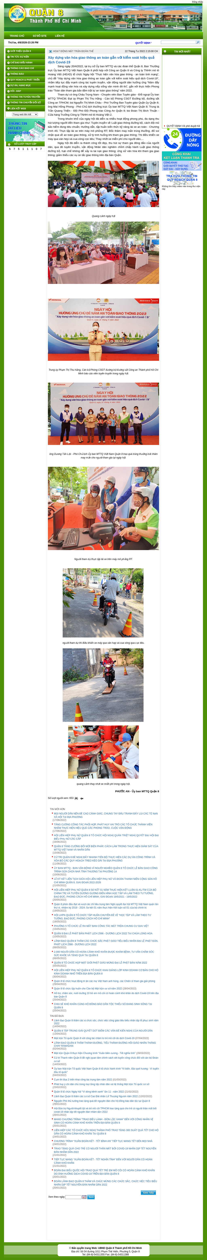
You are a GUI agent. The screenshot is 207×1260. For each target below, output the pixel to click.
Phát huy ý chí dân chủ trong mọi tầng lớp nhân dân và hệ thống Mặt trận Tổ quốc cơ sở (101, 1084)
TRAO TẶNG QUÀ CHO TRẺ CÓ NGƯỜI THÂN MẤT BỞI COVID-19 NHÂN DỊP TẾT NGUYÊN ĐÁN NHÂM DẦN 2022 (105, 1150)
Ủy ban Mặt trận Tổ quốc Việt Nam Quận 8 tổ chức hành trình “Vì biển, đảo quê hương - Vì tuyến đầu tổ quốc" (106, 1070)
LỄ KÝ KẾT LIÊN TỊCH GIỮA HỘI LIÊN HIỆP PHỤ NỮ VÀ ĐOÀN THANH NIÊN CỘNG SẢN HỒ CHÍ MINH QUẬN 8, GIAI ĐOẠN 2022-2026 (105, 881)
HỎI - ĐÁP (15, 91)
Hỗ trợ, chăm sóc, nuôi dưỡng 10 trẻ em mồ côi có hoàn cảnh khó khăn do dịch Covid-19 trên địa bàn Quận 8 (106, 995)
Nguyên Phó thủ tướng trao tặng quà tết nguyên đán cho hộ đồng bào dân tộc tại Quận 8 (102, 1101)
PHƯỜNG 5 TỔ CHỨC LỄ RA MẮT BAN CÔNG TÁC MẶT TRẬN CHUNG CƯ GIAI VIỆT (101, 926)
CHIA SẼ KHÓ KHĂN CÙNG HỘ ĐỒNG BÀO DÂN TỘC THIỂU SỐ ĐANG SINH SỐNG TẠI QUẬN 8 (103, 1006)
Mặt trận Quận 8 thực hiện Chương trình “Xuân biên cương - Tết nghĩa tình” (95, 1053)
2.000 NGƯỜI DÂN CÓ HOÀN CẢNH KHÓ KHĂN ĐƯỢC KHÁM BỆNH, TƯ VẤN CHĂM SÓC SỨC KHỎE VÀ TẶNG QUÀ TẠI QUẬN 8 (104, 953)
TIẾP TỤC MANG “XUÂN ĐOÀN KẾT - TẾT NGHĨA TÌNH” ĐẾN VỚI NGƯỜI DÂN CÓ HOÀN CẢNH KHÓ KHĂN (103, 1161)
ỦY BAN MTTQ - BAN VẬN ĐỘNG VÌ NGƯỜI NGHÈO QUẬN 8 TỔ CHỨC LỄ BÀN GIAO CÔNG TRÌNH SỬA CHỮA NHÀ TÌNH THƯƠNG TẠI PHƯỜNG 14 (106, 870)
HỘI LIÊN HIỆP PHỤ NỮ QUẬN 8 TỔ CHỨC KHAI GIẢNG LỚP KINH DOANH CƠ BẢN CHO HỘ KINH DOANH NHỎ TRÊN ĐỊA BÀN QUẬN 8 (106, 972)
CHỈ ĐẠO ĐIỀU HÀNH (21, 62)
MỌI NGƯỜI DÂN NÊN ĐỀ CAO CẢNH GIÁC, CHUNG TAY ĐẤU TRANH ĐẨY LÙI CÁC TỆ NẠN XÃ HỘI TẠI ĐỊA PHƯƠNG (106, 815)
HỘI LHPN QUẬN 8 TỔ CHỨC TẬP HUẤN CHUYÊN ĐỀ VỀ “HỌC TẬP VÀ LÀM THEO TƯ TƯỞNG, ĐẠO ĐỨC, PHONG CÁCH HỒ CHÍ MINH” (102, 917)
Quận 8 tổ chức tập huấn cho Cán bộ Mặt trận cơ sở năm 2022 (88, 988)
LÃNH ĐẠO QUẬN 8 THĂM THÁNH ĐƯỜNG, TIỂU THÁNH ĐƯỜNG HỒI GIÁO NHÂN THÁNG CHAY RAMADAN (105, 1044)
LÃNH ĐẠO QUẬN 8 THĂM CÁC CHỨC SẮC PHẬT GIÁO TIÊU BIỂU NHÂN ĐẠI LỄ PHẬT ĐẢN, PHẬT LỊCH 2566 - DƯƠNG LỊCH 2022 (106, 943)
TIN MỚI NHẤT (182, 51)
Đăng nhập (197, 1)
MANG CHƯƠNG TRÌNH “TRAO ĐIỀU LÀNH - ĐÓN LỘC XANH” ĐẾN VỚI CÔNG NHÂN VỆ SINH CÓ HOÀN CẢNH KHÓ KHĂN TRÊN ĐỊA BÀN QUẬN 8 (103, 1121)
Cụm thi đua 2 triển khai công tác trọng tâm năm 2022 (83, 1079)
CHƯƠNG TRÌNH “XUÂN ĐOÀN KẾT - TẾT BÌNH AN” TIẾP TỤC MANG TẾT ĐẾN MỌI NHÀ (103, 1141)
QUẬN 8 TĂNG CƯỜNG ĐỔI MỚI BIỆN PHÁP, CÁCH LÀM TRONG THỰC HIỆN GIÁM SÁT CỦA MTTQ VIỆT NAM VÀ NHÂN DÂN (106, 848)
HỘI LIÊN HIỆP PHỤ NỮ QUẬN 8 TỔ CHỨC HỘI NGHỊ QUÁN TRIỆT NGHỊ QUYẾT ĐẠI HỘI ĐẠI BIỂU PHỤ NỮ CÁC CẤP (106, 837)
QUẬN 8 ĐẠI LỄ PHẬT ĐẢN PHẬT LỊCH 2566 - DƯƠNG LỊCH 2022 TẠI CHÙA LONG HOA (103, 933)
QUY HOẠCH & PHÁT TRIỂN (25, 79)
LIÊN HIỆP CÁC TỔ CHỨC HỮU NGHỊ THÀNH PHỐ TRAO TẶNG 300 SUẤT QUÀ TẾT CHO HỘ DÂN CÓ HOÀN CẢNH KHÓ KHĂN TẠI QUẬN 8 (106, 1132)
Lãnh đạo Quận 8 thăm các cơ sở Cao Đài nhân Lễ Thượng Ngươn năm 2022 (96, 1096)
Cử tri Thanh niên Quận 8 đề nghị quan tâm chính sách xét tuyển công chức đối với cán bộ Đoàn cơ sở (106, 1059)
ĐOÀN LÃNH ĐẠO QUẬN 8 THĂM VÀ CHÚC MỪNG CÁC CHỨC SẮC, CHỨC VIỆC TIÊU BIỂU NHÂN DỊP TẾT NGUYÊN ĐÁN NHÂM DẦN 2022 (105, 1183)
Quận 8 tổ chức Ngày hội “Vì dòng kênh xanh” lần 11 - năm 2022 (89, 1091)
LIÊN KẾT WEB (18, 108)
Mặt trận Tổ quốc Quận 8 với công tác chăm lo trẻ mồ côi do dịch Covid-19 (94, 1038)
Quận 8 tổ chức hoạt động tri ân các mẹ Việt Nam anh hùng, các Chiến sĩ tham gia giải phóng (104, 981)
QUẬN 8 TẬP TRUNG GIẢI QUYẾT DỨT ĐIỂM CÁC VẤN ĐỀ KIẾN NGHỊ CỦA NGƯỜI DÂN (103, 1030)
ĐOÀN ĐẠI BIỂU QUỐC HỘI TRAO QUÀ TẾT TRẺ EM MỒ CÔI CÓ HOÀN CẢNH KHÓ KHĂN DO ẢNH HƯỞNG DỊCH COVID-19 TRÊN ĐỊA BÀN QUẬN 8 (104, 1172)
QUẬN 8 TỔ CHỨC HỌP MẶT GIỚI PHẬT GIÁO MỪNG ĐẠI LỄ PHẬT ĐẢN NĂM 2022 (100, 962)
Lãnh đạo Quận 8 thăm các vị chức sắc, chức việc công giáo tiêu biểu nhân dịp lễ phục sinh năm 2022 (106, 1022)
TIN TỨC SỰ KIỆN (19, 56)
